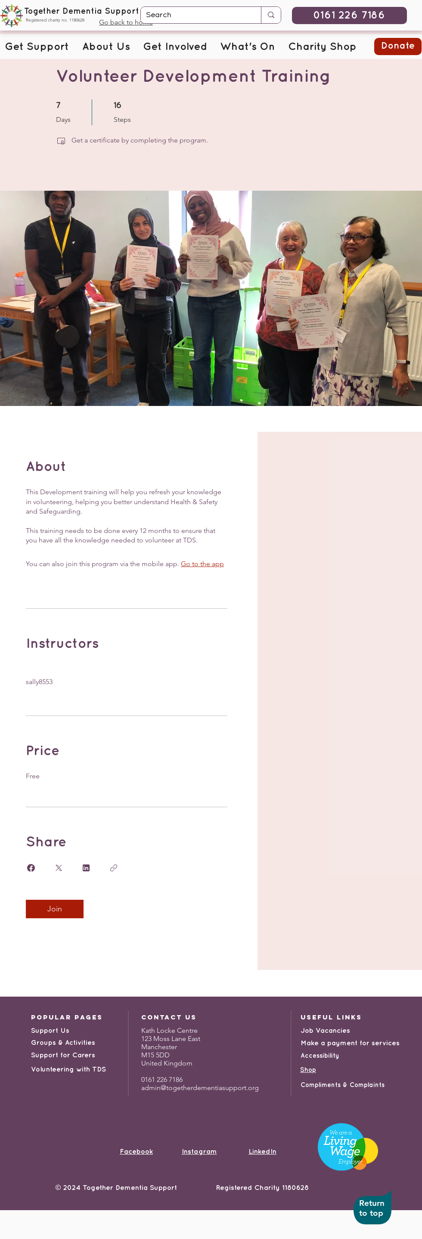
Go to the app (202, 564)
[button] (37, 47)
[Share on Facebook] (31, 868)
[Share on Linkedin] (86, 868)
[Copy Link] (114, 868)
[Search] (194, 15)
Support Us (50, 1031)
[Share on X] (58, 868)
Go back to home (126, 22)
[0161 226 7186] (349, 15)
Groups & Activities (63, 1043)
